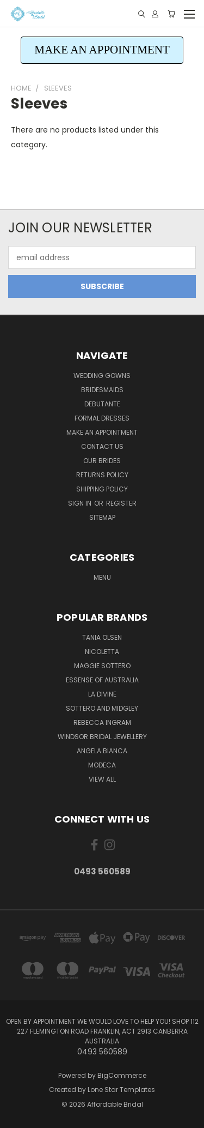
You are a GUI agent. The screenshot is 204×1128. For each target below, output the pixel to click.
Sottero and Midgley (102, 708)
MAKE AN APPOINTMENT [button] (102, 49)
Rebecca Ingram (102, 722)
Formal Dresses (102, 418)
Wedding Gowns (102, 375)
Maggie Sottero (102, 665)
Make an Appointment (102, 432)
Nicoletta (102, 651)
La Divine (102, 694)
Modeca (102, 765)
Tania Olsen (102, 637)
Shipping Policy (102, 489)
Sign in (80, 503)
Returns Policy (102, 474)
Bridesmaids (102, 389)
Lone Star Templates (121, 1089)
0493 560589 (102, 871)
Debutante (102, 404)
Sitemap (102, 517)
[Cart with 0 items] (171, 13)
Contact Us (102, 446)
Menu (102, 577)
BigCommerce (121, 1075)
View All (102, 779)
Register (121, 503)
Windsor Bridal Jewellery (102, 736)
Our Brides (102, 460)
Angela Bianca (102, 750)
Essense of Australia (102, 680)
